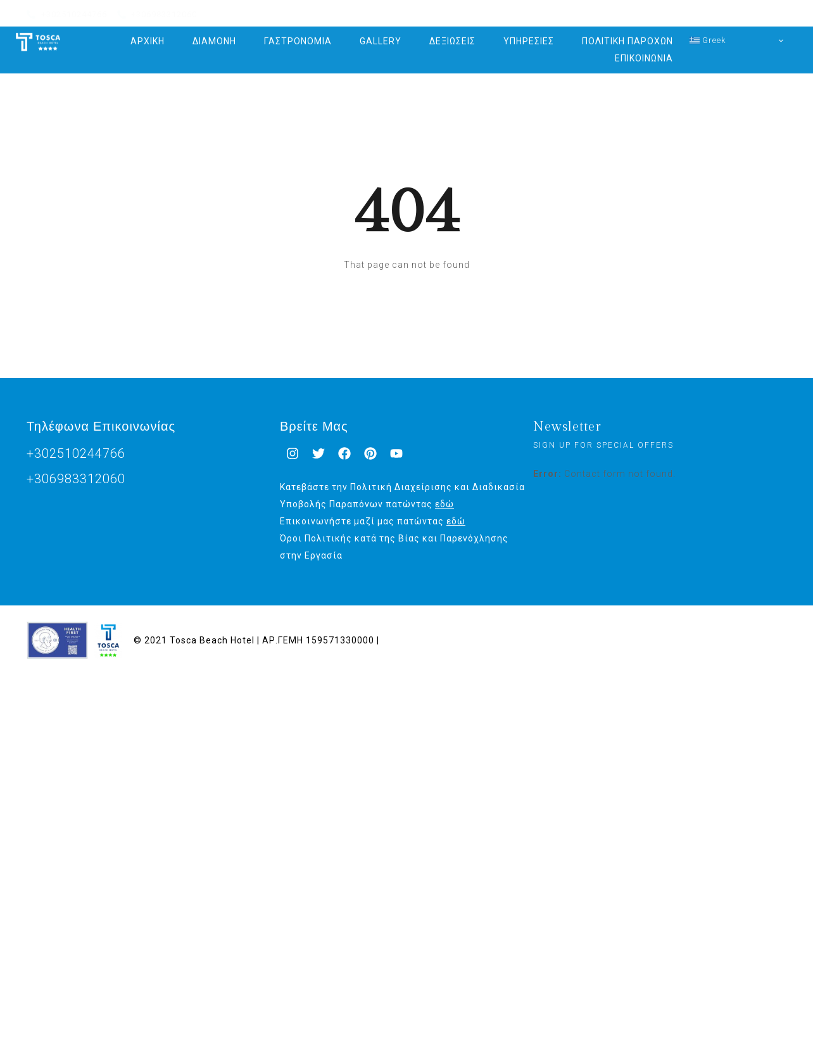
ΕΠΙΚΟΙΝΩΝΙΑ (644, 50)
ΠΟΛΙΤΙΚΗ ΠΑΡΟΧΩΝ (627, 32)
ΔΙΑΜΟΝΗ (214, 32)
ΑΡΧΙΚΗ (147, 32)
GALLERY (380, 32)
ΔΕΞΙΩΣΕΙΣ (452, 32)
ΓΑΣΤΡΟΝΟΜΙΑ (298, 32)
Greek (708, 32)
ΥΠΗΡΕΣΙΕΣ (528, 32)
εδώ (444, 504)
